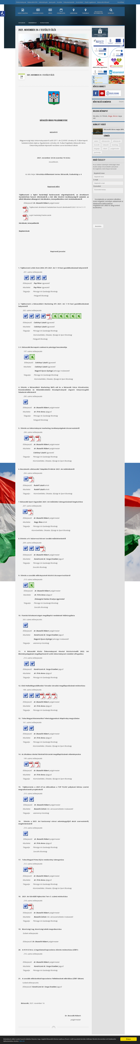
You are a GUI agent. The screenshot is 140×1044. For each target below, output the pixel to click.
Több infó (58, 1041)
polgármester (98, 154)
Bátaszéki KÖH (32, 2)
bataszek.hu (22, 22)
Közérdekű (79, 2)
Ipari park (52, 2)
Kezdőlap (121, 2)
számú (96, 143)
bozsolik (108, 147)
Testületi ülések (44, 22)
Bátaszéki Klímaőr (103, 2)
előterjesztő (98, 147)
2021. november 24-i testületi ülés (42, 75)
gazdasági (109, 154)
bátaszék (117, 147)
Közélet (59, 2)
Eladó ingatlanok (90, 2)
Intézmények (43, 2)
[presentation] (102, 218)
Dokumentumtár (69, 2)
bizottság (97, 150)
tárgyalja (106, 150)
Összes (121, 101)
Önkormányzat (21, 2)
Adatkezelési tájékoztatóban (103, 205)
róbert (115, 150)
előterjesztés (106, 143)
